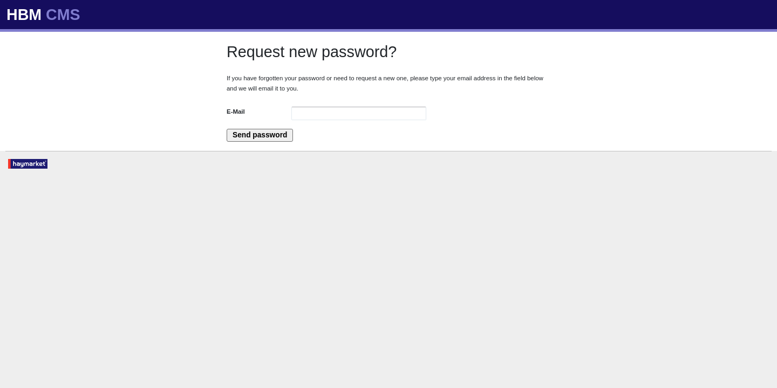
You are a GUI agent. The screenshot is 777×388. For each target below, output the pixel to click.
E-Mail (236, 111)
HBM (43, 14)
